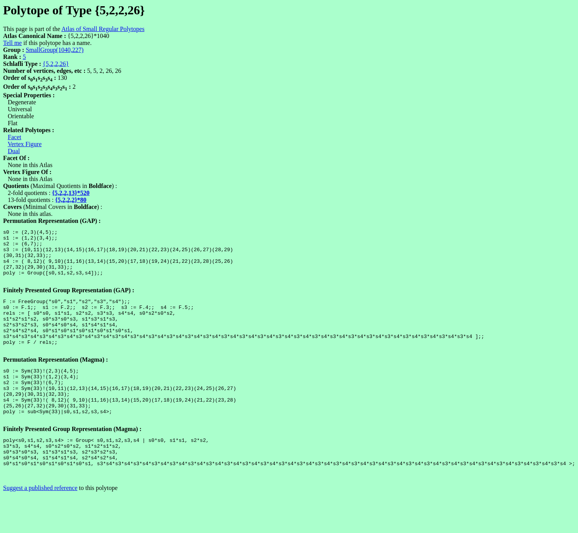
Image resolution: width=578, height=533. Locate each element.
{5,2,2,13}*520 (71, 193)
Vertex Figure (25, 144)
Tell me (12, 43)
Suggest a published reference (40, 526)
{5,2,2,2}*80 (71, 200)
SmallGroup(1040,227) (54, 50)
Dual (14, 151)
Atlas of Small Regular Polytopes (102, 29)
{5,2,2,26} (56, 63)
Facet (14, 137)
